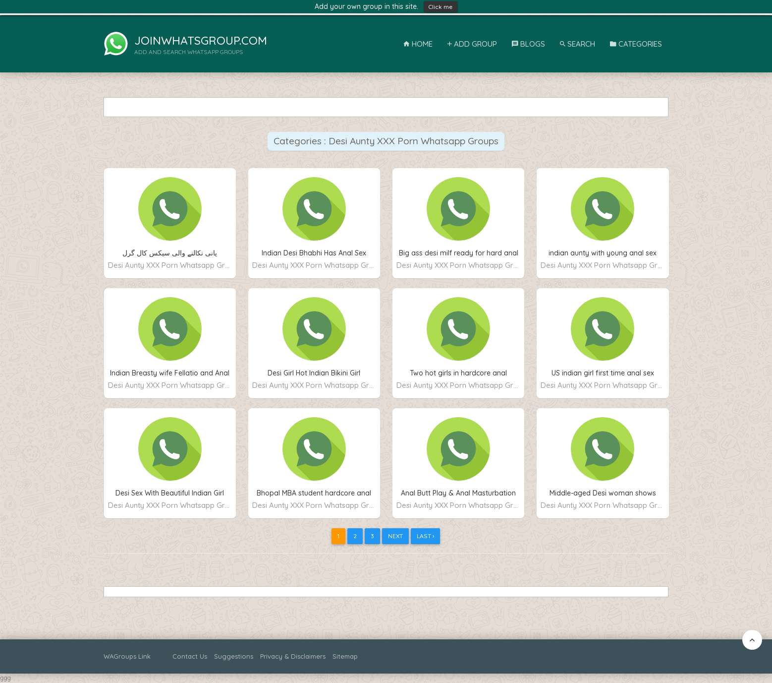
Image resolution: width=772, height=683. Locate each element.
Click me (440, 6)
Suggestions (233, 656)
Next (395, 536)
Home (418, 44)
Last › (425, 536)
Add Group (472, 44)
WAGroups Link (127, 656)
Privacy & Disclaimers (293, 656)
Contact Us (189, 656)
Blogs (528, 44)
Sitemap (345, 656)
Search (577, 44)
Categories (636, 44)
